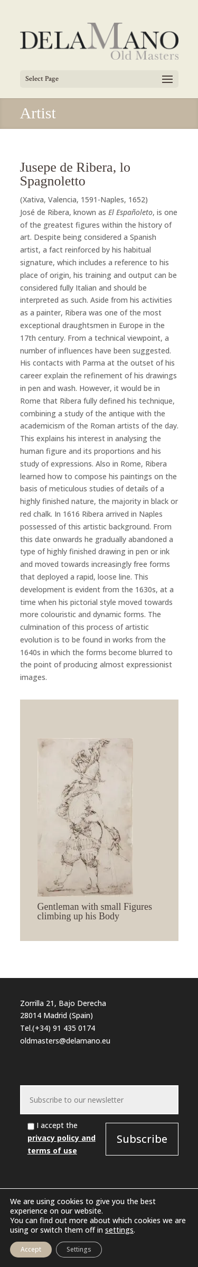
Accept (31, 1249)
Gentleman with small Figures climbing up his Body (94, 911)
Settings (79, 1249)
